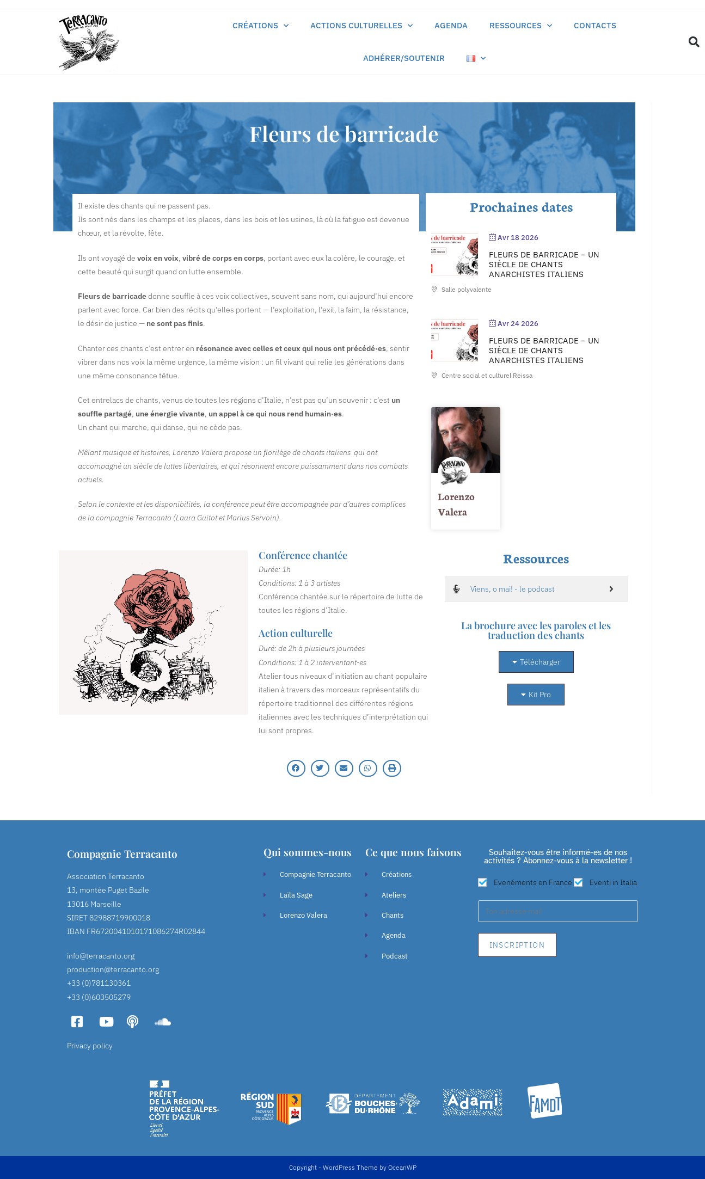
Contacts (595, 25)
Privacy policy (90, 1046)
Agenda (451, 25)
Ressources (520, 25)
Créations (260, 25)
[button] (694, 42)
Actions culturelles (361, 25)
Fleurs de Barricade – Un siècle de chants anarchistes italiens (544, 264)
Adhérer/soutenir (404, 58)
